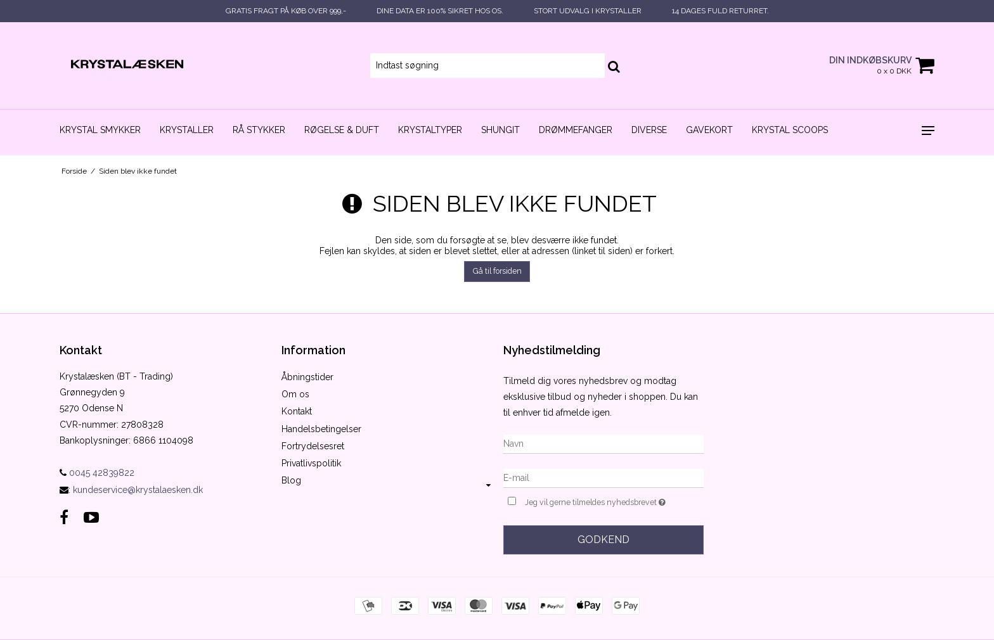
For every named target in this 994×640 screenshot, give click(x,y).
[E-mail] (603, 477)
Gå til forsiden (497, 271)
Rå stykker (259, 130)
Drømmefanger (575, 130)
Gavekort (709, 130)
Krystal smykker (100, 130)
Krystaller (187, 130)
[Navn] (603, 443)
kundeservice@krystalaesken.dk (138, 490)
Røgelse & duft (341, 130)
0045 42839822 (97, 473)
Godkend (603, 540)
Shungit (500, 130)
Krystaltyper (430, 130)
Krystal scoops (790, 130)
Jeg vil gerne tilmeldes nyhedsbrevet (614, 500)
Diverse (649, 130)
